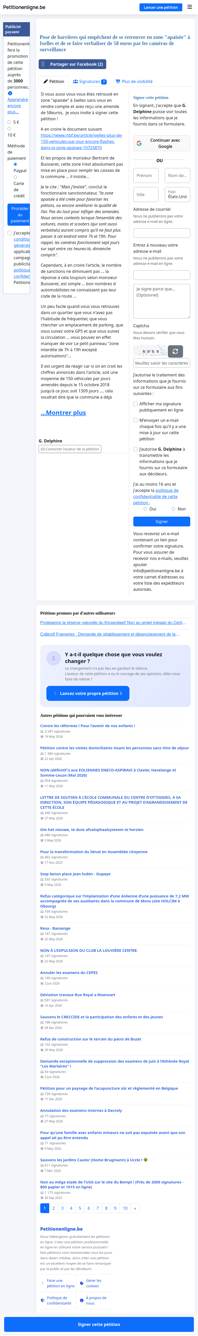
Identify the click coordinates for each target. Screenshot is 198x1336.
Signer (161, 521)
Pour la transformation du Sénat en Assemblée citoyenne (93, 851)
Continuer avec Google (158, 143)
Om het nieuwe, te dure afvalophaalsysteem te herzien (92, 829)
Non (182, 509)
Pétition (53, 81)
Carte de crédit (19, 190)
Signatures (90, 82)
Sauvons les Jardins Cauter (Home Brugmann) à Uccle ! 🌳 (94, 1159)
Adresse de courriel (152, 209)
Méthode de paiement (16, 152)
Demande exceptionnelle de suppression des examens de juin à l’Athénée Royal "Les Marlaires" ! (114, 1064)
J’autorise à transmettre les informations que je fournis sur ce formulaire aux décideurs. (163, 461)
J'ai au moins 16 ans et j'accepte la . (156, 493)
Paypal (20, 170)
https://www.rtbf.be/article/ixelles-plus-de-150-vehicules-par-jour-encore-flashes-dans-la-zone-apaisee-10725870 (81, 141)
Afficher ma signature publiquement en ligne (161, 407)
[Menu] (189, 7)
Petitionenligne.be (24, 7)
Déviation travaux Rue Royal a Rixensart (77, 994)
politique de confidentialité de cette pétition (156, 497)
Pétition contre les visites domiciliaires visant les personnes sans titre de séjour (114, 747)
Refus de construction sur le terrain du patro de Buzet (90, 1039)
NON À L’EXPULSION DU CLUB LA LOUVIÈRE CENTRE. (89, 950)
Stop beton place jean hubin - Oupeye (75, 873)
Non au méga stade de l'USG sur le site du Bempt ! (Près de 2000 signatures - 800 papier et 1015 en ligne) (112, 1185)
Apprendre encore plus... (17, 103)
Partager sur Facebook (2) (71, 64)
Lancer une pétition (161, 7)
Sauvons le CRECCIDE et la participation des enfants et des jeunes (101, 1016)
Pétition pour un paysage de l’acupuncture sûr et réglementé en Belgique (109, 1088)
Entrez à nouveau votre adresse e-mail (155, 248)
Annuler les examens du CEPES (69, 972)
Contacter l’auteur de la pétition (70, 449)
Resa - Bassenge (55, 928)
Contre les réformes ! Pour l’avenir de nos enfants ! (87, 725)
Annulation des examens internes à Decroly (81, 1110)
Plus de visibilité (134, 81)
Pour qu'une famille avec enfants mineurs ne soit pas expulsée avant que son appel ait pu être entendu (112, 1135)
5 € (16, 122)
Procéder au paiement (20, 215)
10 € (11, 135)
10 (125, 1208)
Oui (152, 509)
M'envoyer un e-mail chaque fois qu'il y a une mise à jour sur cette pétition (162, 429)
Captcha (141, 326)
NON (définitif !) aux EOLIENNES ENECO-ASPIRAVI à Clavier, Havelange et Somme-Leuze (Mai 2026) (108, 773)
